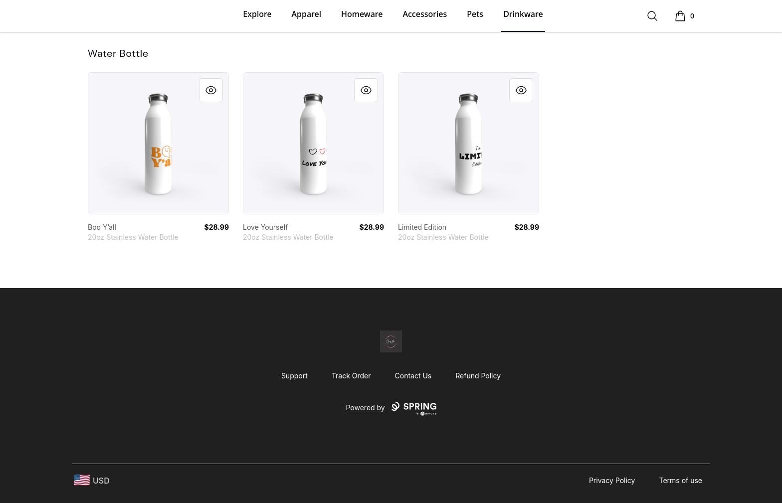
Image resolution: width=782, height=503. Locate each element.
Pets (475, 13)
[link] (158, 143)
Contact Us (413, 375)
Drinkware (523, 13)
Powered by (391, 409)
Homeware (362, 13)
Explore (257, 13)
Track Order (351, 375)
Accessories (425, 13)
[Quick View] (211, 90)
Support (294, 375)
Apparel (306, 13)
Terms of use (680, 480)
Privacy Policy (612, 480)
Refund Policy (478, 375)
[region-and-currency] (92, 480)
